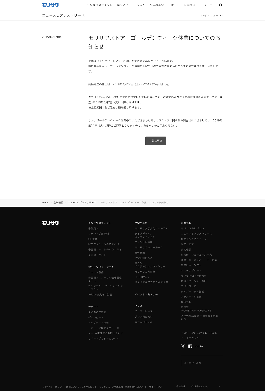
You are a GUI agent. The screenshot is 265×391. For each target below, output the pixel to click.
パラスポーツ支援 (191, 297)
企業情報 (58, 202)
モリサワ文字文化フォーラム (151, 228)
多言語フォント (97, 255)
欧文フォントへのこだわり (103, 244)
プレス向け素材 (144, 317)
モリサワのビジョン (192, 228)
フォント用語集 (144, 242)
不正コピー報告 (192, 363)
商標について (72, 387)
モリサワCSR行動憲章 (194, 276)
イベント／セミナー (146, 294)
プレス (138, 306)
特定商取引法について (136, 387)
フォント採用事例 (98, 233)
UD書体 (93, 239)
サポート (93, 307)
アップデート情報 (98, 323)
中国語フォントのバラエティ (105, 249)
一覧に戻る (155, 140)
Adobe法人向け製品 (100, 294)
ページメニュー (209, 15)
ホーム (45, 202)
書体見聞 (140, 253)
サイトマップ (155, 387)
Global (180, 386)
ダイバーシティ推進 (192, 291)
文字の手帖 (141, 223)
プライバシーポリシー (53, 387)
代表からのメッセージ (194, 239)
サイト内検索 (220, 5)
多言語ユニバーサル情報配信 (105, 279)
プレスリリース (144, 311)
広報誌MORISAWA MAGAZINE (196, 309)
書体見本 (93, 228)
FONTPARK (142, 277)
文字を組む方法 (144, 258)
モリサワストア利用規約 (111, 387)
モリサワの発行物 (145, 272)
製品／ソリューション (101, 267)
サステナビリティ (191, 270)
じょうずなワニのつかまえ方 (151, 282)
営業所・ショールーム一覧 (196, 255)
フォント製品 (96, 272)
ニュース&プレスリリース (82, 202)
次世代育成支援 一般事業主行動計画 (199, 317)
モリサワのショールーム (149, 247)
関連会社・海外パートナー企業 (199, 260)
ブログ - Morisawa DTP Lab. (199, 333)
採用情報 (186, 302)
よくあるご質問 (97, 312)
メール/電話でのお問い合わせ (105, 333)
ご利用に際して (89, 387)
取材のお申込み (144, 322)
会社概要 (186, 249)
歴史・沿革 (187, 244)
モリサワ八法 (189, 286)
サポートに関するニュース (103, 328)
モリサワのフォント (100, 223)
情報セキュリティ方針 (194, 281)
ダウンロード (96, 317)
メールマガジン (190, 338)
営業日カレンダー (191, 265)
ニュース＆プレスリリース (196, 233)
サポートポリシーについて (103, 338)
